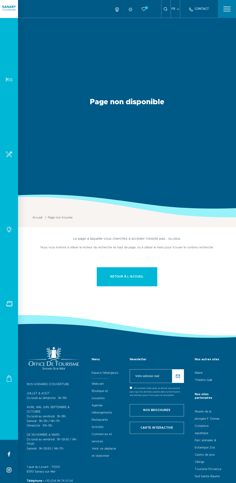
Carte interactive (157, 427)
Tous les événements (9, 304)
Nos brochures (156, 410)
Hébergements (9, 79)
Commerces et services (9, 378)
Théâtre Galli (203, 380)
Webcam (98, 383)
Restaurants (9, 154)
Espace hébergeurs (105, 372)
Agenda (97, 405)
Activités (9, 229)
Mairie (199, 372)
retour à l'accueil (127, 276)
